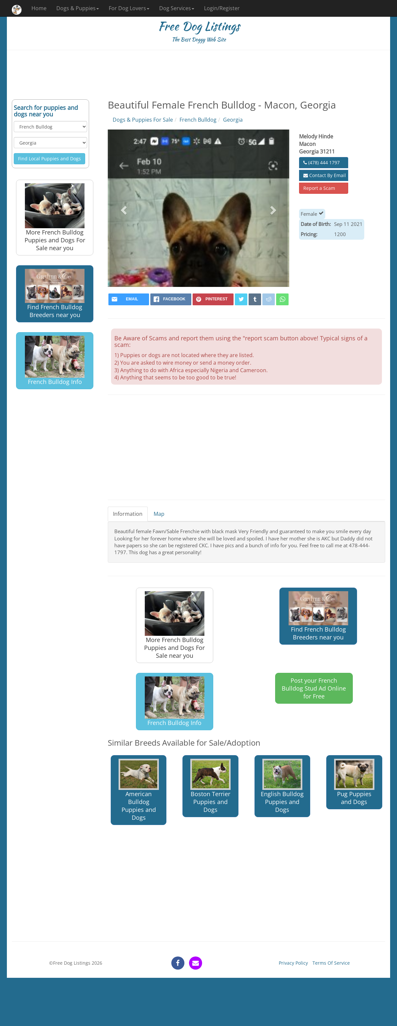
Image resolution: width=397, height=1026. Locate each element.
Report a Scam (319, 188)
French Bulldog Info (55, 361)
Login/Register (222, 8)
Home (39, 8)
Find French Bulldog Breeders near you (55, 294)
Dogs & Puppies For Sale (143, 119)
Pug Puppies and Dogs (354, 782)
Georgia (233, 119)
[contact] (195, 963)
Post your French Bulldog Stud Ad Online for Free (314, 688)
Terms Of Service (331, 963)
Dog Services (176, 8)
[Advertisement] (198, 75)
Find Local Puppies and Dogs (49, 158)
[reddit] (268, 299)
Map (159, 513)
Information (127, 513)
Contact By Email (324, 175)
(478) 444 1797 (321, 162)
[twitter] (241, 299)
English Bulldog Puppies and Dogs (282, 786)
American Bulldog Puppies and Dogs (139, 790)
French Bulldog (198, 119)
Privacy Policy (293, 963)
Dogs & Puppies (77, 8)
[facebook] (170, 299)
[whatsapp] (282, 299)
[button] (123, 208)
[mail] (128, 299)
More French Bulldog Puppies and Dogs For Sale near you (55, 217)
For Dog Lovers (129, 8)
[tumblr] (255, 299)
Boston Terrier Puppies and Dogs (210, 786)
